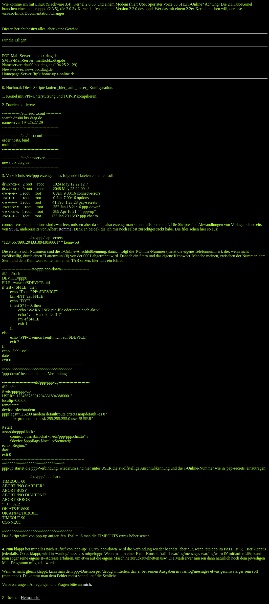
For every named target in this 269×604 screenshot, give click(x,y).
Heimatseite (30, 597)
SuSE (13, 229)
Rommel (66, 229)
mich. (87, 584)
